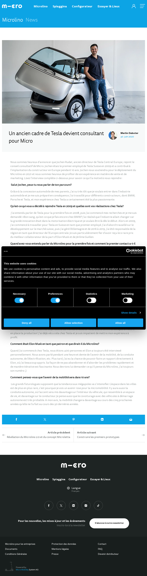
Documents (11, 549)
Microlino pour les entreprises (20, 544)
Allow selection (73, 322)
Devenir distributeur (108, 554)
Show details (129, 312)
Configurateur (78, 479)
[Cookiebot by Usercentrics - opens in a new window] (128, 251)
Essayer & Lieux (100, 479)
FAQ (100, 549)
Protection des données (64, 544)
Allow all (120, 322)
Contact (102, 544)
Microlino (43, 479)
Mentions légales (60, 549)
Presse (55, 554)
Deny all (27, 322)
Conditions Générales (16, 554)
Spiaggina (58, 479)
